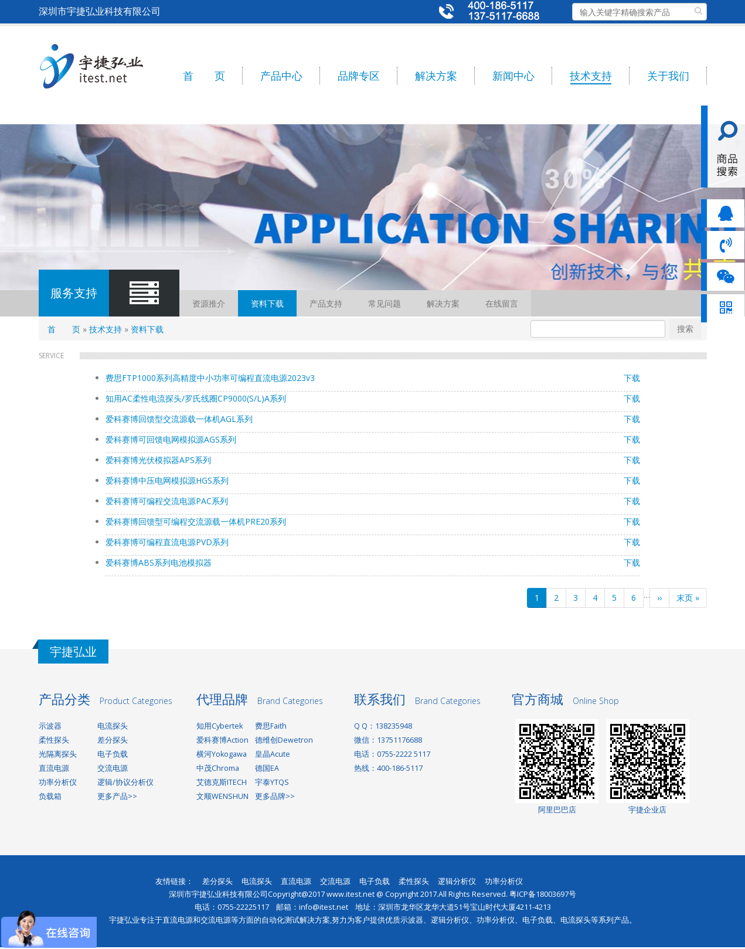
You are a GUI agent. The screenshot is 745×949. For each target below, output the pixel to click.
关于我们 (668, 76)
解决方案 (436, 76)
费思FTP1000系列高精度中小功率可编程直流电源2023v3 (210, 377)
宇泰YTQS (272, 782)
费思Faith (271, 726)
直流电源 (54, 768)
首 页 (204, 76)
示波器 (50, 726)
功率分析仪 (58, 782)
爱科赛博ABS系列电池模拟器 (159, 562)
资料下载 (267, 303)
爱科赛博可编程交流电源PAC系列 (167, 500)
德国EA (267, 768)
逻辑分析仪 (457, 881)
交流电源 (112, 768)
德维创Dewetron (284, 740)
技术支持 (591, 76)
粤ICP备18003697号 (542, 894)
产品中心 (281, 76)
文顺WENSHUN (222, 796)
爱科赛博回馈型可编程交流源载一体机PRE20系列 (196, 521)
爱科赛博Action (222, 740)
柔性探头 (54, 740)
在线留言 (501, 303)
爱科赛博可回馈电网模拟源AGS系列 (171, 439)
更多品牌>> (275, 796)
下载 (632, 377)
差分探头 (112, 740)
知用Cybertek (219, 726)
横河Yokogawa (221, 754)
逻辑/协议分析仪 (125, 782)
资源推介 (208, 303)
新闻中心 (513, 76)
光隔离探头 (58, 754)
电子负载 (112, 754)
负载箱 (50, 796)
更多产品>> (117, 796)
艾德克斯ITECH (221, 782)
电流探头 (112, 726)
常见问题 (384, 303)
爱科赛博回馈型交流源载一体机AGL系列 (179, 418)
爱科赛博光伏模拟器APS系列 (158, 459)
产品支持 (325, 303)
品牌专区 (359, 76)
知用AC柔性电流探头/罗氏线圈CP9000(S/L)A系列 (196, 398)
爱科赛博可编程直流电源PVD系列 (167, 541)
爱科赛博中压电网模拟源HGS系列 (167, 480)
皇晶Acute (272, 754)
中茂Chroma (217, 768)
